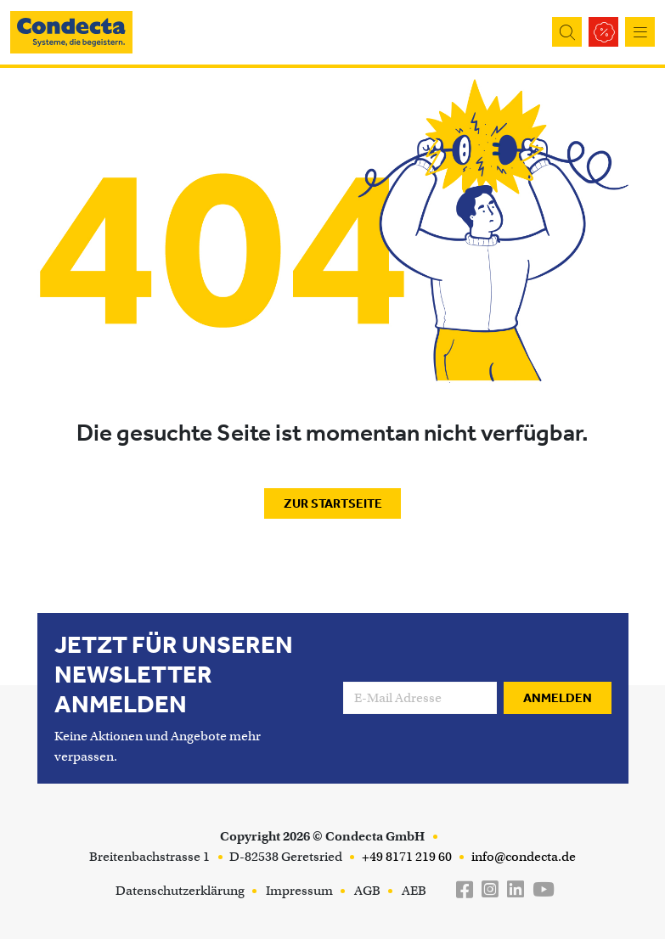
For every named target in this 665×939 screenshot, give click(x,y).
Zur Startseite (333, 503)
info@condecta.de (522, 856)
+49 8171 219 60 (405, 856)
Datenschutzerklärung (180, 890)
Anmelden (557, 698)
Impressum (299, 890)
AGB (367, 890)
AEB (414, 890)
